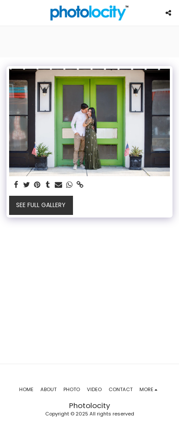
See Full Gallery (41, 205)
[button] (9, 12)
